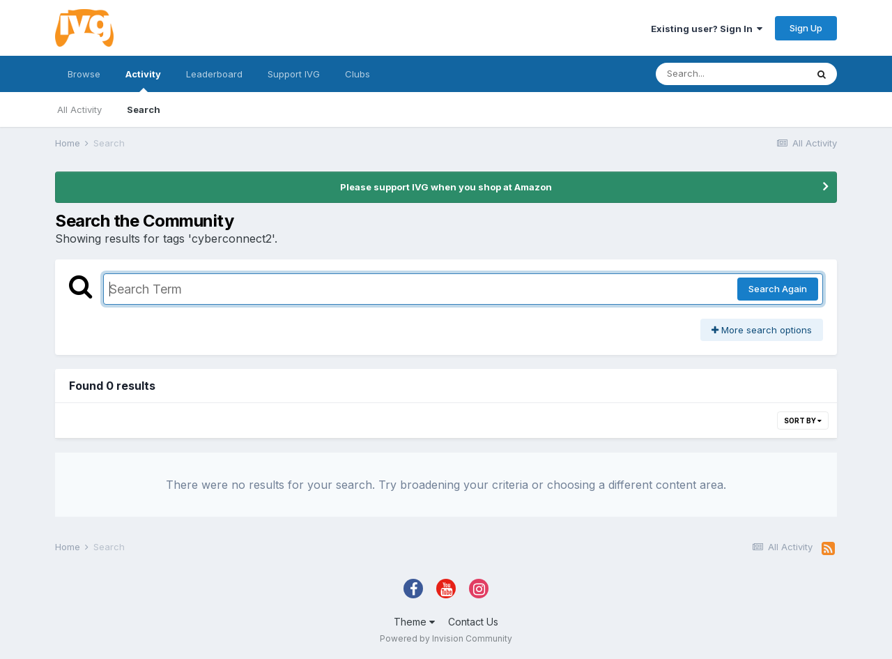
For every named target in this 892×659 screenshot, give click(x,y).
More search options (762, 329)
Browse (84, 73)
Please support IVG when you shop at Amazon (446, 186)
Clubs (357, 73)
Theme (414, 622)
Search (143, 109)
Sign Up (806, 27)
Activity (143, 80)
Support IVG (294, 73)
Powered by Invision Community (446, 638)
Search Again (777, 288)
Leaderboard (214, 73)
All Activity (79, 109)
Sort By (803, 420)
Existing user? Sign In (706, 28)
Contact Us (473, 622)
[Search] (731, 74)
